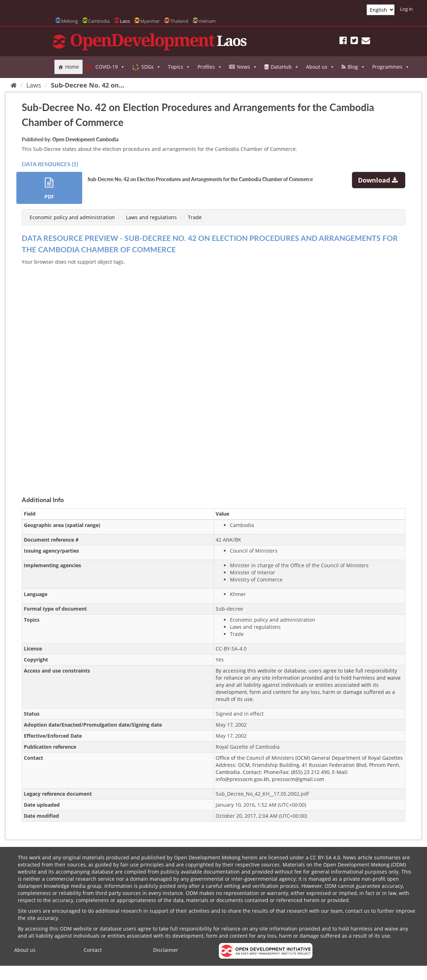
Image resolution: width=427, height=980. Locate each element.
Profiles (209, 67)
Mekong (69, 21)
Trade (195, 217)
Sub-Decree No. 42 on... (87, 85)
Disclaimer (165, 950)
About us (320, 67)
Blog (356, 67)
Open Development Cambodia (85, 139)
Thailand (179, 21)
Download (379, 180)
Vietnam (207, 21)
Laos (125, 21)
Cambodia (99, 21)
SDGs (151, 67)
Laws (33, 85)
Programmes (391, 67)
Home (72, 66)
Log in (406, 9)
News (247, 67)
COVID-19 (110, 67)
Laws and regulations (151, 217)
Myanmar (150, 21)
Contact (93, 950)
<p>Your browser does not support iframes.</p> (213, 372)
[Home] (14, 85)
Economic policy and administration (72, 217)
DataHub (285, 67)
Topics (179, 67)
